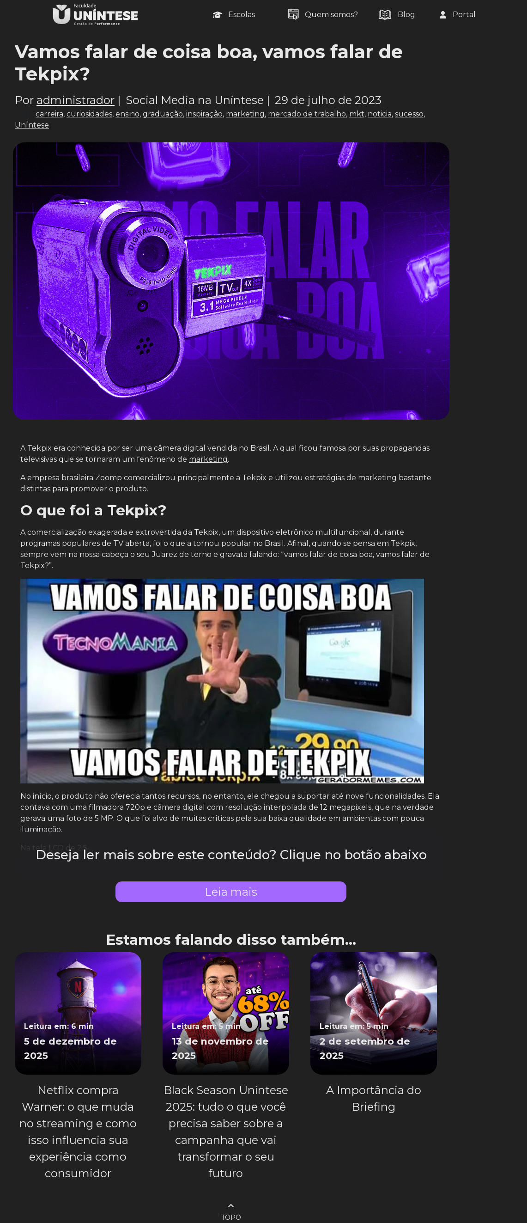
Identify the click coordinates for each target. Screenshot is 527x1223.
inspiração (204, 114)
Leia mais (231, 892)
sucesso (409, 114)
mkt (356, 114)
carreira (49, 114)
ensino (127, 114)
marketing (245, 114)
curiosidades (89, 114)
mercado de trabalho (307, 114)
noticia (380, 114)
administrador (75, 100)
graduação (163, 114)
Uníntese (32, 125)
